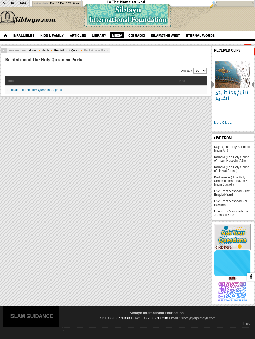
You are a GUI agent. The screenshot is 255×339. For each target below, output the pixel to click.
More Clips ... (223, 123)
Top (248, 323)
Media (45, 50)
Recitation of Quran (66, 50)
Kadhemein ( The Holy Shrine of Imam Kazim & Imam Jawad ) (231, 180)
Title (10, 81)
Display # (187, 70)
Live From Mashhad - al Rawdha (230, 203)
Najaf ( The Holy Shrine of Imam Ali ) (232, 148)
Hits (182, 81)
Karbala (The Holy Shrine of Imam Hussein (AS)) (231, 158)
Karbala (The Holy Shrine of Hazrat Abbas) (231, 169)
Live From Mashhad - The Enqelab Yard (232, 193)
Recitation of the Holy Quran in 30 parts (34, 90)
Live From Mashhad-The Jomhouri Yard (231, 213)
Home (32, 50)
